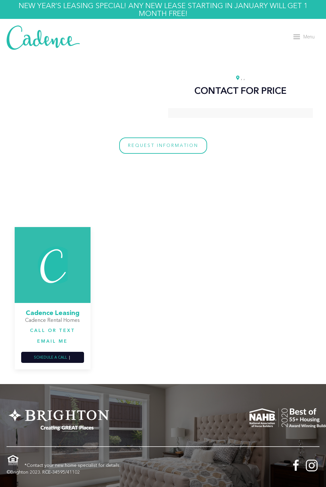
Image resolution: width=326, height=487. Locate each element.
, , (243, 78)
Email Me (52, 341)
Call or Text (52, 330)
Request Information (163, 145)
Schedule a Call (50, 357)
